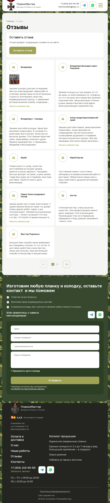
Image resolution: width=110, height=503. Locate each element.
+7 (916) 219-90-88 (70, 4)
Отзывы (16, 456)
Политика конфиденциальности (55, 491)
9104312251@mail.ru (68, 7)
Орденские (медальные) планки (67, 441)
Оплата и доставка (17, 438)
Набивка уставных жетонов (65, 459)
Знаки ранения (57, 454)
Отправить (55, 380)
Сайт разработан (55, 495)
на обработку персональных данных (28, 389)
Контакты (18, 461)
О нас (15, 445)
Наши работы (20, 450)
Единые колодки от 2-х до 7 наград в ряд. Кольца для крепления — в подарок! (73, 448)
